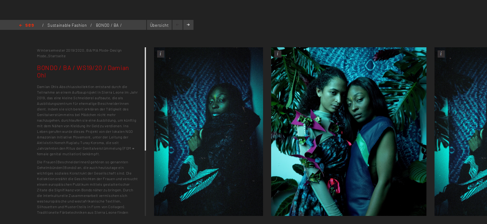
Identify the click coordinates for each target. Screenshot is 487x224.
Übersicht (159, 25)
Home (26, 25)
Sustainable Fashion (68, 25)
